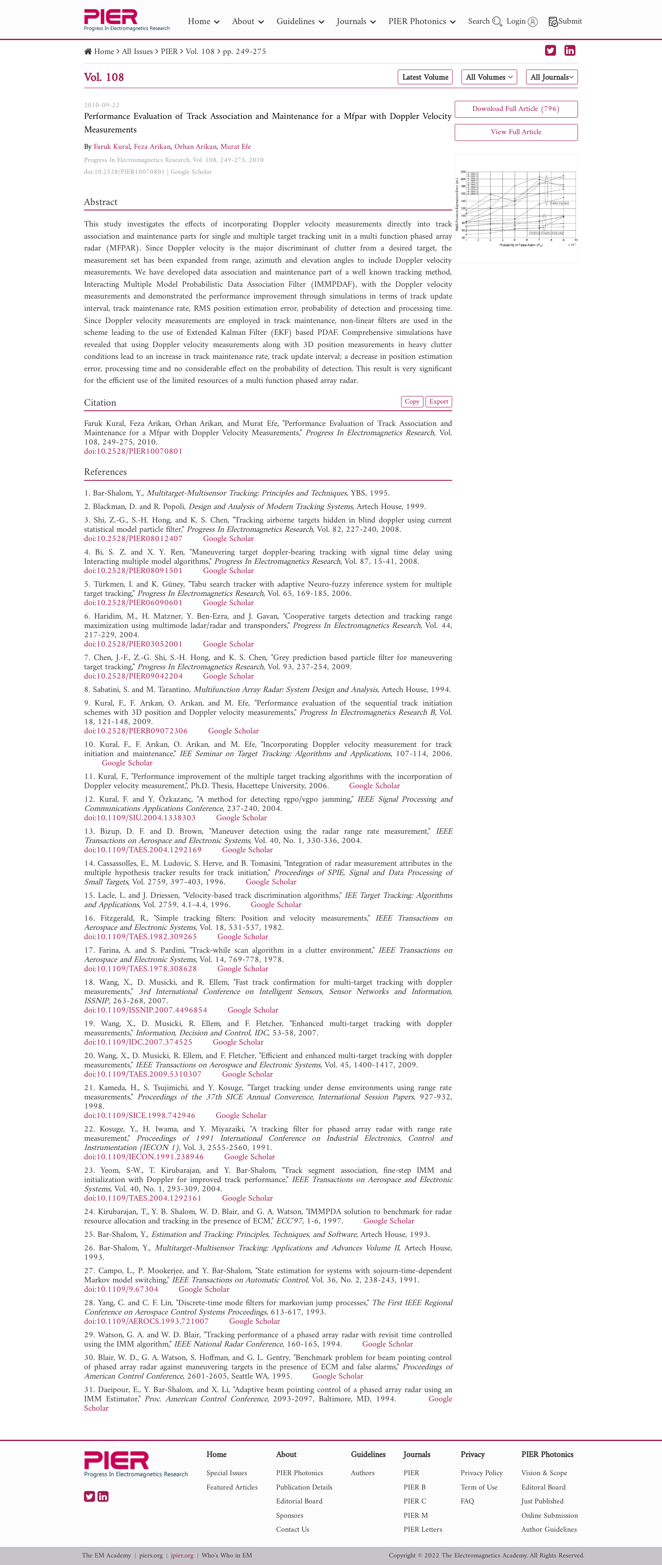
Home (104, 52)
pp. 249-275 (244, 52)
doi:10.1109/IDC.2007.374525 (138, 1042)
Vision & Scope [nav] (544, 1473)
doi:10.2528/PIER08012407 (133, 539)
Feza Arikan (152, 147)
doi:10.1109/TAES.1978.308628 (140, 969)
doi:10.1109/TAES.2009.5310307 (143, 1074)
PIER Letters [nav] (423, 1529)
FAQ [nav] (467, 1501)
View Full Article (516, 132)
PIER (169, 52)
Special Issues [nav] (226, 1473)
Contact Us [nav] (292, 1529)
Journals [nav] (356, 21)
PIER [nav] (411, 1473)
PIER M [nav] (416, 1515)
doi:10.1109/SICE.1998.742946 (139, 1116)
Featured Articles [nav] (232, 1487)
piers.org (151, 1556)
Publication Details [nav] (304, 1487)
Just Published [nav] (542, 1501)
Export (438, 402)
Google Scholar (191, 172)
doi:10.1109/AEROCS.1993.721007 (146, 1321)
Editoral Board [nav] (543, 1487)
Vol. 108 (200, 52)
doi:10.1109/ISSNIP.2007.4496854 (145, 1010)
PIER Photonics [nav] (422, 21)
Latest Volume (421, 77)
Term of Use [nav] (479, 1487)
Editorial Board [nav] (299, 1501)
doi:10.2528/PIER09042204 (133, 676)
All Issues (137, 52)
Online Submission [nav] (549, 1515)
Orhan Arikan (195, 147)
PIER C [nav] (415, 1501)
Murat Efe (235, 147)
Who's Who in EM (227, 1556)
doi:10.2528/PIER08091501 (133, 571)
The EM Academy (106, 1556)
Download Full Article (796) (516, 109)
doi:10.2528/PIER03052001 (133, 644)
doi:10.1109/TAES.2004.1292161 (143, 1198)
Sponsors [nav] (289, 1515)
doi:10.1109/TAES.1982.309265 (140, 937)
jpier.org (182, 1556)
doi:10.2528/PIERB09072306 (136, 731)
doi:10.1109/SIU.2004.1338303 (140, 818)
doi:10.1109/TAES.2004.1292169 (143, 850)
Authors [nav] (362, 1473)
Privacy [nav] (473, 1455)
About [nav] (248, 21)
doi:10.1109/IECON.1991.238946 (144, 1157)
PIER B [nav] (415, 1487)
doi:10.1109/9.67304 (121, 1289)
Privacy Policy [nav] (482, 1473)
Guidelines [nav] (300, 21)
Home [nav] (204, 21)
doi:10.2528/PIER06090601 (133, 603)
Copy (410, 402)
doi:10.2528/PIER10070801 (124, 172)
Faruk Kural (112, 147)
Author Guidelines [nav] (549, 1529)
